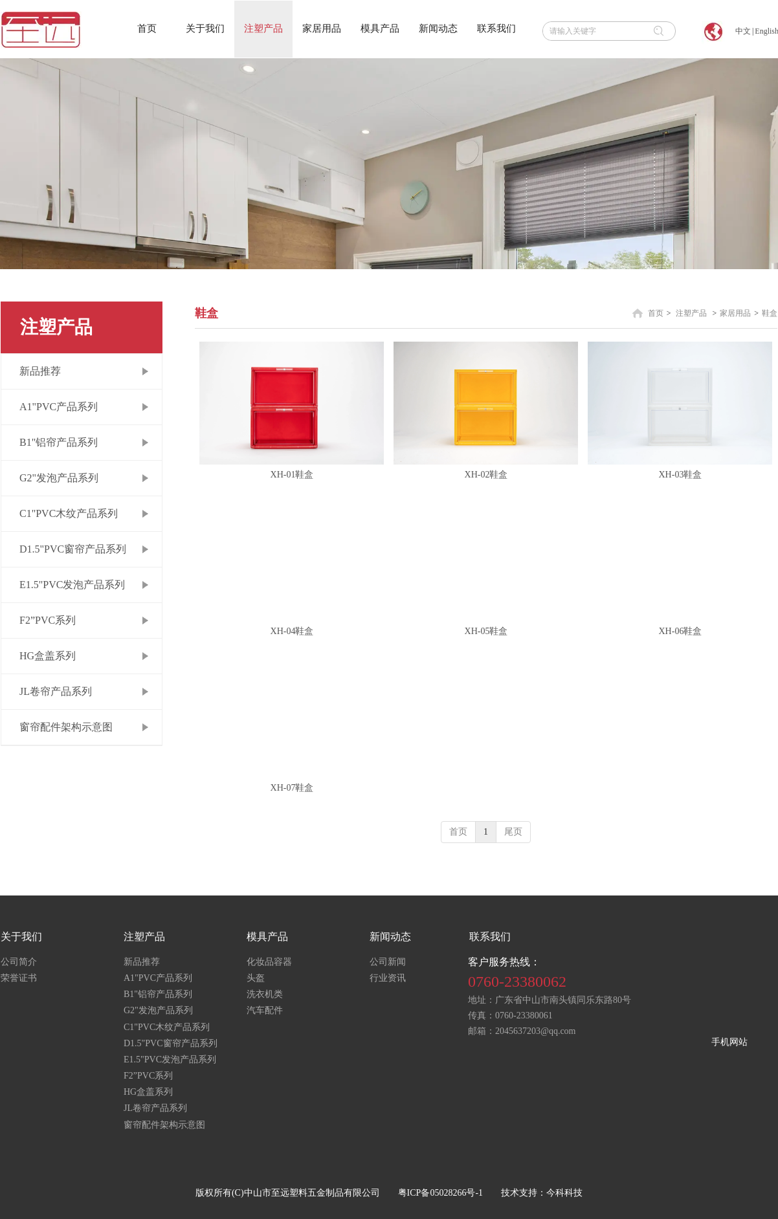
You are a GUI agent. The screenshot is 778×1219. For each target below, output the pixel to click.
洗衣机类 (265, 994)
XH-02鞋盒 (486, 474)
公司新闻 (388, 962)
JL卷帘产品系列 (155, 1108)
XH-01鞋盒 (292, 474)
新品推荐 (142, 962)
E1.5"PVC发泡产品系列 (170, 1059)
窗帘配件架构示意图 (164, 1125)
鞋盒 (769, 313)
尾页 (513, 832)
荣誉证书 (19, 978)
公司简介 (19, 962)
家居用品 (735, 313)
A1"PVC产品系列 (158, 978)
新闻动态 (390, 936)
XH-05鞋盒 (486, 631)
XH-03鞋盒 (680, 474)
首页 (655, 313)
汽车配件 (265, 1010)
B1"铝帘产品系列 (158, 994)
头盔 (256, 978)
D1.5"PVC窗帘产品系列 (170, 1043)
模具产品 (267, 936)
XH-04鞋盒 (292, 631)
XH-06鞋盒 (680, 631)
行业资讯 (388, 978)
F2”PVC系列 (148, 1076)
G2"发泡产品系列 (158, 1010)
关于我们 (21, 936)
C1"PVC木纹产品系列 (167, 1027)
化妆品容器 (269, 962)
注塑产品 (691, 313)
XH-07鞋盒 (292, 788)
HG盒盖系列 (148, 1092)
